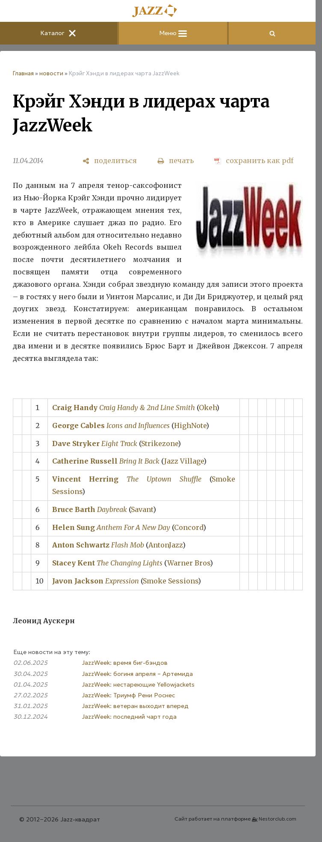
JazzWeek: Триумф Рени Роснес (128, 695)
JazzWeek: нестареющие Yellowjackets (138, 684)
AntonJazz (165, 545)
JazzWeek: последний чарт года (129, 716)
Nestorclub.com (277, 819)
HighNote (190, 425)
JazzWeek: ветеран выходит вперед (135, 706)
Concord (188, 527)
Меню (173, 33)
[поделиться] (109, 160)
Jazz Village (184, 461)
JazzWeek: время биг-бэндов (125, 662)
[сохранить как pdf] (254, 160)
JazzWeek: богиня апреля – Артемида (137, 674)
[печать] (175, 160)
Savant (142, 509)
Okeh (207, 407)
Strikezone (159, 443)
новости (51, 73)
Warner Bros (188, 563)
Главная (23, 73)
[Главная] (157, 11)
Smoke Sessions (170, 581)
